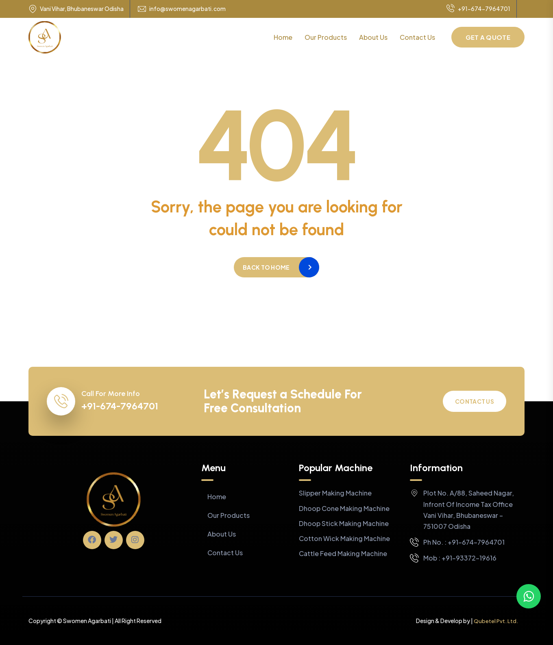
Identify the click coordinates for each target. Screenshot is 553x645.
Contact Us (417, 37)
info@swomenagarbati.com (187, 8)
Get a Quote (488, 37)
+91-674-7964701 (478, 9)
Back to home (266, 267)
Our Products (326, 37)
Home (283, 37)
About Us (373, 37)
